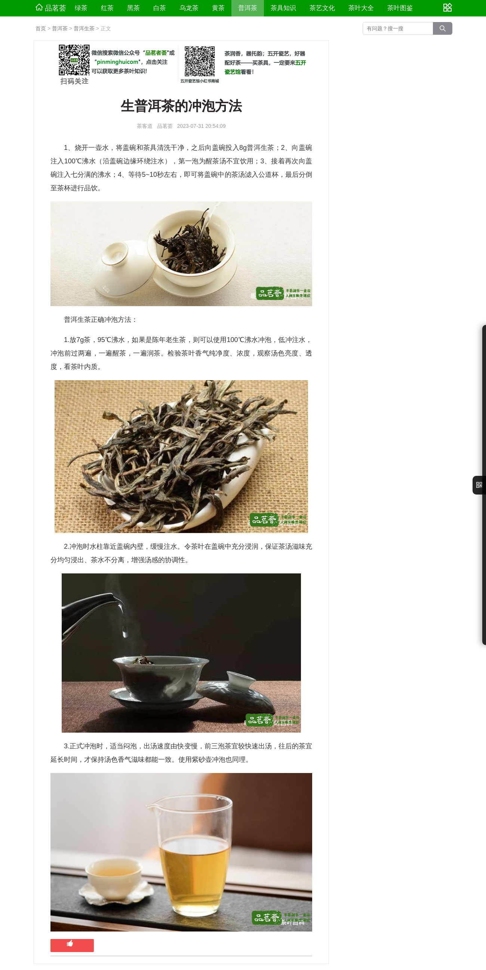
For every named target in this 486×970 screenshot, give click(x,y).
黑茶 (133, 8)
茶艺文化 (322, 8)
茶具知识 (283, 8)
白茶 (159, 8)
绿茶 (81, 8)
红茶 (107, 8)
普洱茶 (247, 8)
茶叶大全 (361, 8)
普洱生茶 (84, 28)
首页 (41, 28)
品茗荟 (51, 8)
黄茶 (218, 8)
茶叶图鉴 (400, 8)
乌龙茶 (189, 8)
